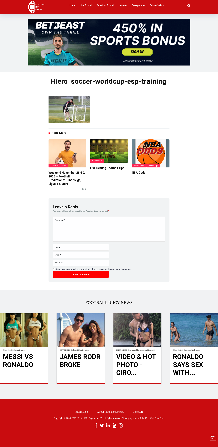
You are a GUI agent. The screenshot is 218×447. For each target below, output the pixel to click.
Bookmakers (97, 161)
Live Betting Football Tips (107, 168)
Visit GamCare (157, 418)
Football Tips (153, 166)
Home (72, 5)
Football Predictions (58, 166)
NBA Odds (139, 172)
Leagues (123, 5)
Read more (24, 383)
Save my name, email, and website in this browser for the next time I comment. (93, 269)
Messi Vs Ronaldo (18, 361)
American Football (105, 5)
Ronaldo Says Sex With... (188, 365)
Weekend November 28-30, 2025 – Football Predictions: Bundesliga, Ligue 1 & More (67, 178)
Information (81, 412)
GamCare (138, 412)
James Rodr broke (80, 361)
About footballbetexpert (110, 412)
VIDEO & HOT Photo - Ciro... (136, 365)
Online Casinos (157, 5)
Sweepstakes (138, 5)
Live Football (86, 5)
